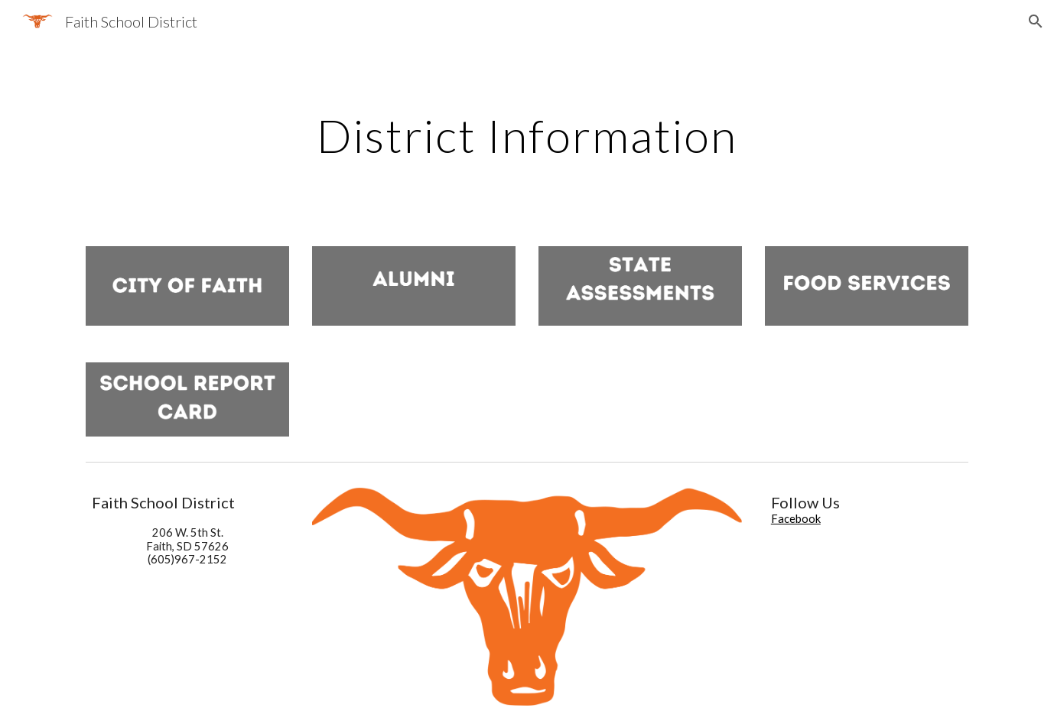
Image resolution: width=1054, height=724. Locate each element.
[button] (1035, 21)
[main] (527, 135)
